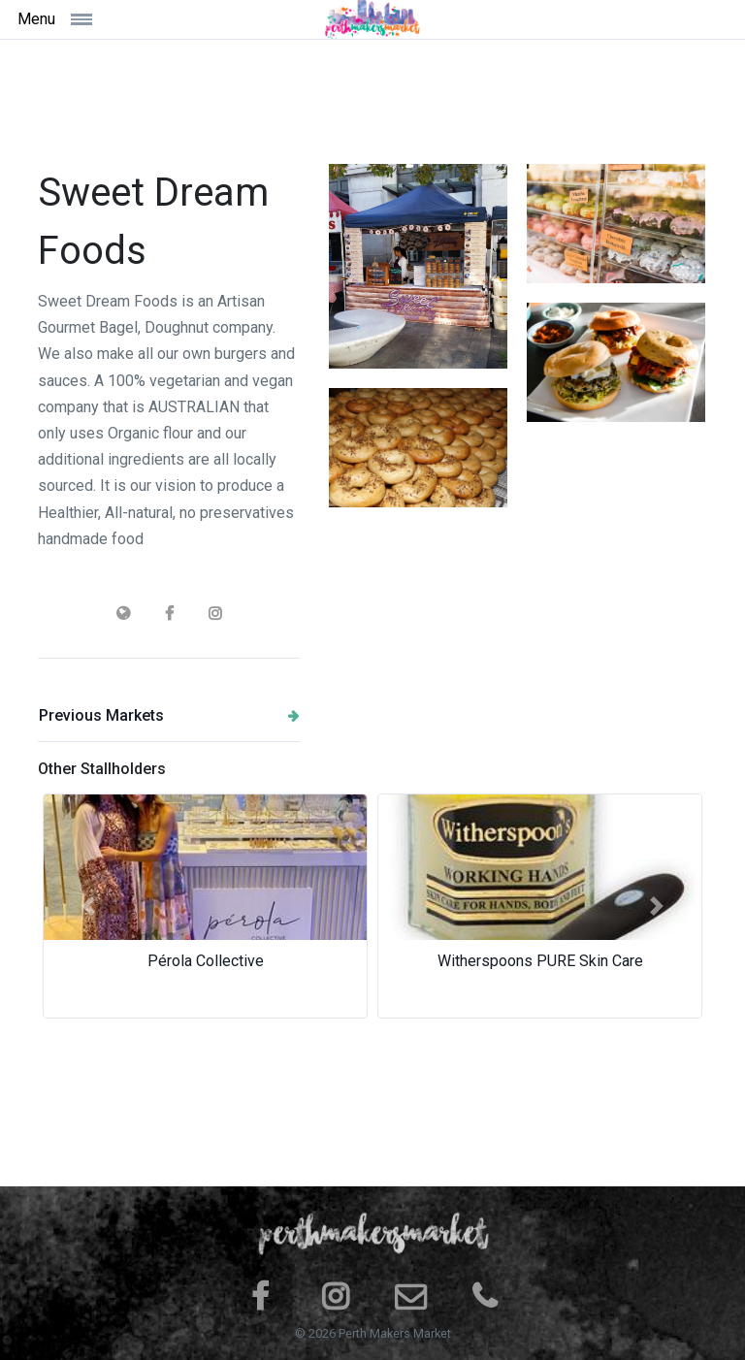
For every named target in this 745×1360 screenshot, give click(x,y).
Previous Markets (169, 715)
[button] (88, 906)
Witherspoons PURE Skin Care (540, 961)
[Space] (372, 19)
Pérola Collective (205, 961)
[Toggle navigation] (104, 19)
